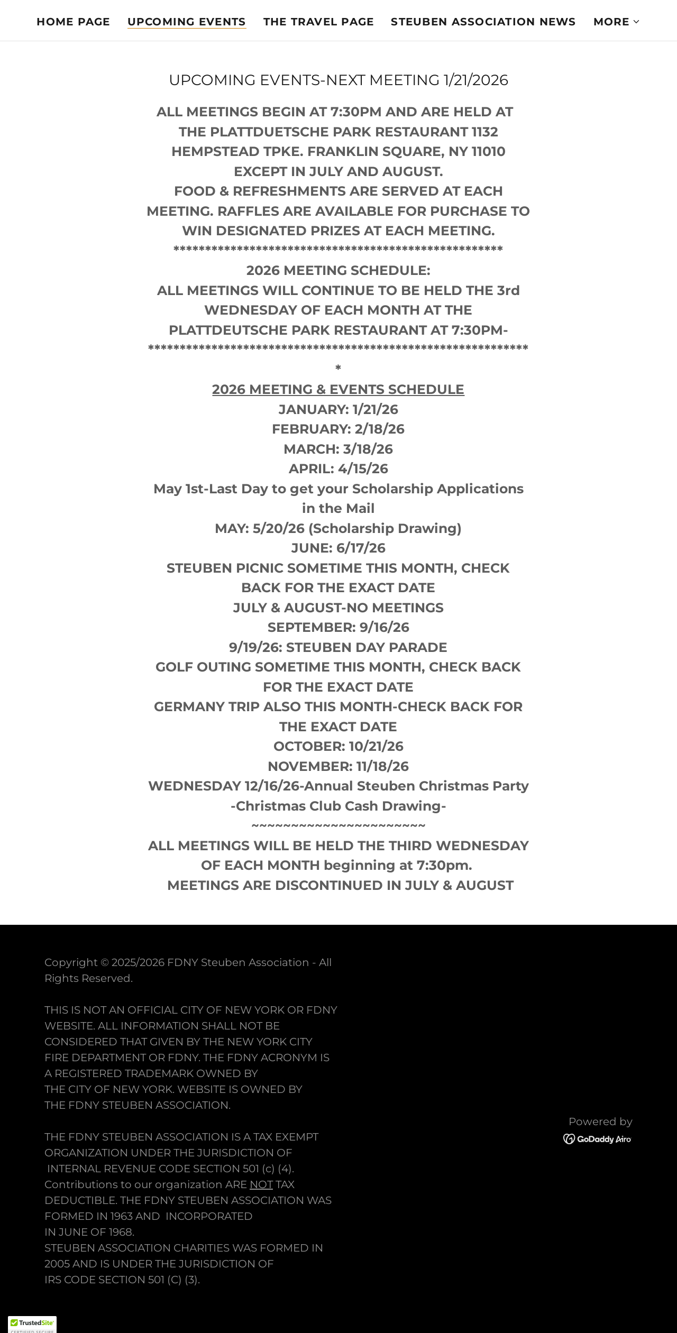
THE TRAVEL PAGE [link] (318, 21)
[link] (598, 1138)
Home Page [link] (73, 21)
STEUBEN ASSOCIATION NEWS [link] (483, 21)
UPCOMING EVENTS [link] (186, 21)
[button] (617, 21)
